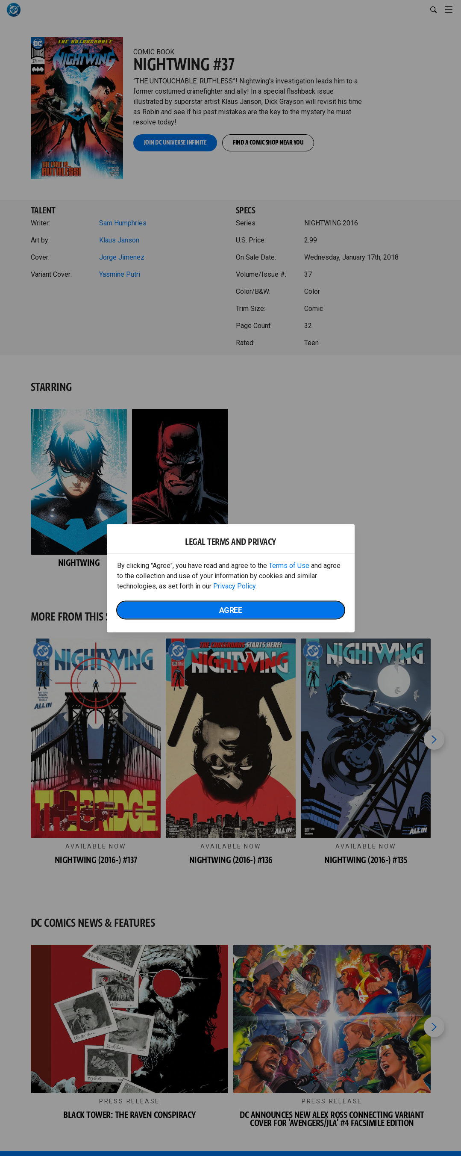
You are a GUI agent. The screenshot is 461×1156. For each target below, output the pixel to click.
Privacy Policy (234, 586)
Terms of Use (289, 565)
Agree (230, 609)
